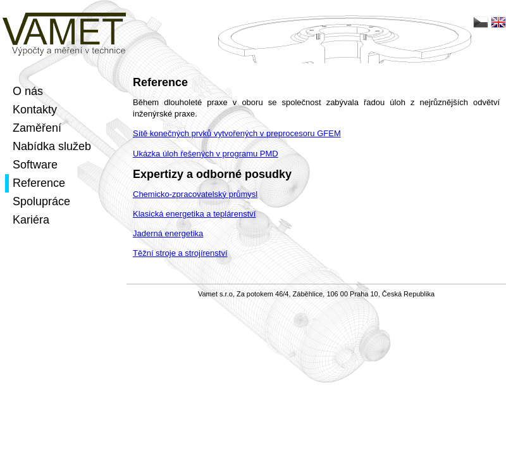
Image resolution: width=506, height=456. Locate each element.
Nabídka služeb (52, 146)
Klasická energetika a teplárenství (194, 213)
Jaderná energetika (168, 233)
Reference (39, 183)
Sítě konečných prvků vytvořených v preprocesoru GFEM (237, 133)
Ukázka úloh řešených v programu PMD (205, 153)
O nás (28, 91)
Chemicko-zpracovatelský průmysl (195, 194)
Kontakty (35, 109)
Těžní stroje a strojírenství (180, 253)
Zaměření (37, 128)
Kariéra (31, 219)
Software (35, 164)
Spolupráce (41, 201)
